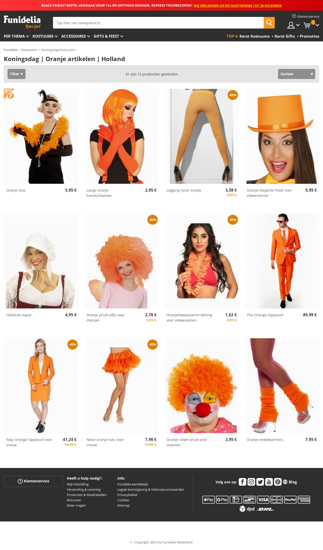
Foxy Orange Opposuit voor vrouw (29, 442)
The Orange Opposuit (265, 314)
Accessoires (73, 36)
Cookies (123, 500)
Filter (14, 73)
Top (230, 36)
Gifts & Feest (106, 36)
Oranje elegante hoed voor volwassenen (269, 193)
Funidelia (10, 49)
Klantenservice (33, 481)
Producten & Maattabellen (86, 494)
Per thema (14, 36)
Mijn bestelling (78, 484)
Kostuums (43, 36)
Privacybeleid (127, 494)
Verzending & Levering (83, 489)
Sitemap (123, 505)
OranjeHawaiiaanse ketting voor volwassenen (189, 317)
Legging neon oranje (184, 190)
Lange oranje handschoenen (99, 193)
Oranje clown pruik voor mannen (187, 442)
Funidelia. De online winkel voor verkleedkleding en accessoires (22, 22)
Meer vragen (76, 505)
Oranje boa (15, 190)
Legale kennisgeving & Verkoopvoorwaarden (150, 489)
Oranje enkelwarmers (265, 439)
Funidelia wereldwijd (132, 484)
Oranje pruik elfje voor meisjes (106, 317)
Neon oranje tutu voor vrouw (105, 442)
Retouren (74, 500)
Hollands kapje (18, 314)
